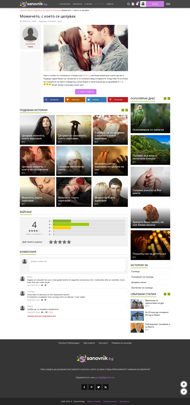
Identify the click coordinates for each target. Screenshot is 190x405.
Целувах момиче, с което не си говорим (35, 168)
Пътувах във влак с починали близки (145, 157)
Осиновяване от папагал (148, 129)
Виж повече (87, 91)
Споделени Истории (41, 10)
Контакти (103, 343)
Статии (88, 4)
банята (86, 75)
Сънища (56, 10)
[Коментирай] (77, 265)
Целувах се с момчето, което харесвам (72, 137)
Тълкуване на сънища (142, 276)
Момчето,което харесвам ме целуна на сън (109, 166)
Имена (110, 4)
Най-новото (89, 343)
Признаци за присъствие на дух (154, 301)
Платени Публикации (68, 343)
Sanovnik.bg (25, 10)
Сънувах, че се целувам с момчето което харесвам (109, 135)
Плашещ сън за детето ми (149, 253)
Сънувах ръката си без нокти (147, 191)
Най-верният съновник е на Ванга (157, 325)
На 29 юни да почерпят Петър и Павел (157, 313)
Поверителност (110, 401)
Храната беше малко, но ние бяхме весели (148, 223)
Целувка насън (138, 282)
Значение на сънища (142, 287)
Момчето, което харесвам (32, 199)
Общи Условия (94, 401)
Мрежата (77, 4)
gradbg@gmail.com (105, 377)
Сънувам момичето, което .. (71, 168)
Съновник (64, 4)
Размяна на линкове (122, 343)
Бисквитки (124, 401)
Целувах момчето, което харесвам (33, 137)
